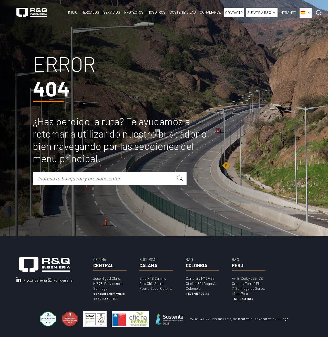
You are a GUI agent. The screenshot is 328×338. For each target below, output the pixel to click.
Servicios (111, 12)
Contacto (234, 12)
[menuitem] (306, 13)
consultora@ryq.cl (109, 293)
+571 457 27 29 (197, 293)
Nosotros (157, 12)
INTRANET (288, 12)
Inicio (72, 12)
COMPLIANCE (210, 12)
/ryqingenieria (60, 280)
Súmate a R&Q (259, 12)
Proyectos (134, 12)
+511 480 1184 (242, 298)
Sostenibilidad (183, 12)
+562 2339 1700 (105, 298)
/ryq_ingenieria (32, 280)
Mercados (90, 12)
